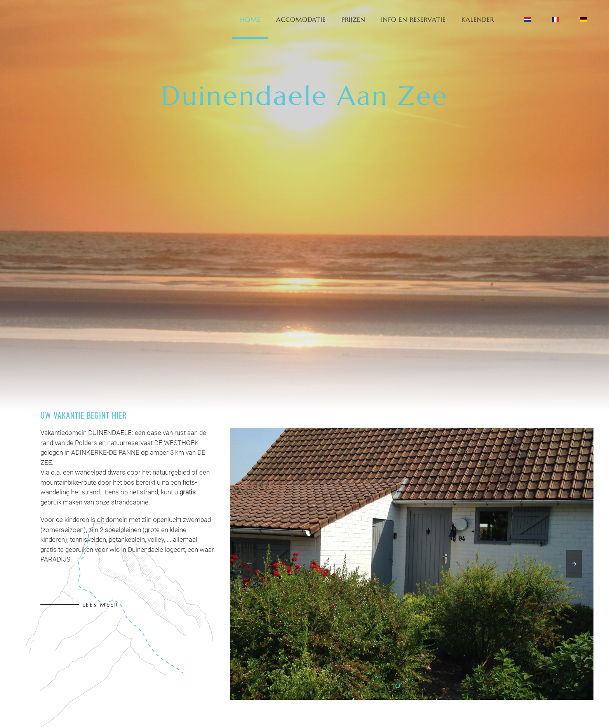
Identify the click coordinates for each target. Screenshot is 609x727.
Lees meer (100, 604)
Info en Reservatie (413, 19)
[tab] (397, 686)
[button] (249, 564)
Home (250, 19)
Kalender (477, 19)
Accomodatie (301, 19)
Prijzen (353, 19)
